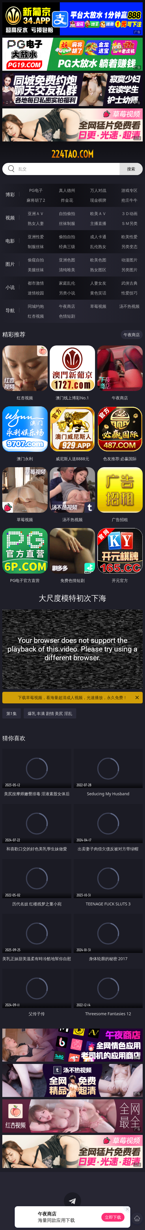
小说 (10, 287)
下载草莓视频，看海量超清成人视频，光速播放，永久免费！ (79, 697)
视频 (10, 217)
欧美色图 (98, 260)
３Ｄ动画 (129, 213)
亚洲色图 (67, 260)
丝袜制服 (67, 223)
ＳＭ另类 (129, 223)
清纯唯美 (67, 269)
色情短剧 (67, 316)
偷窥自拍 (36, 260)
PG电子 (36, 190)
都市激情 (36, 283)
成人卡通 (98, 236)
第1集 (11, 713)
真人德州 (67, 190)
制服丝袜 (36, 246)
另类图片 (129, 269)
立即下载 (113, 1217)
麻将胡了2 (36, 200)
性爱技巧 (129, 293)
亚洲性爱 (36, 236)
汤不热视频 (129, 306)
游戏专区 (129, 190)
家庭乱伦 (67, 283)
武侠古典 (129, 283)
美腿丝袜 (36, 269)
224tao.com (72, 154)
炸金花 (67, 200)
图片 (10, 264)
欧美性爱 (129, 236)
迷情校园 (36, 293)
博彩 (10, 194)
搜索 (131, 169)
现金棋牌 (98, 200)
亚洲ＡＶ (36, 213)
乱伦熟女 (98, 246)
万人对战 (98, 190)
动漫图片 (129, 260)
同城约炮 (36, 306)
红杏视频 (36, 316)
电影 (10, 241)
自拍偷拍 (67, 213)
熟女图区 (98, 269)
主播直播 (98, 223)
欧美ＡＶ (98, 213)
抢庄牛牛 (129, 200)
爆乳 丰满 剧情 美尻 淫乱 (50, 713)
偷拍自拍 (67, 236)
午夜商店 (67, 306)
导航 (10, 310)
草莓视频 (98, 306)
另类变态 (129, 246)
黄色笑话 (98, 293)
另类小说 (67, 293)
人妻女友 (98, 283)
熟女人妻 (36, 223)
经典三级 (67, 246)
